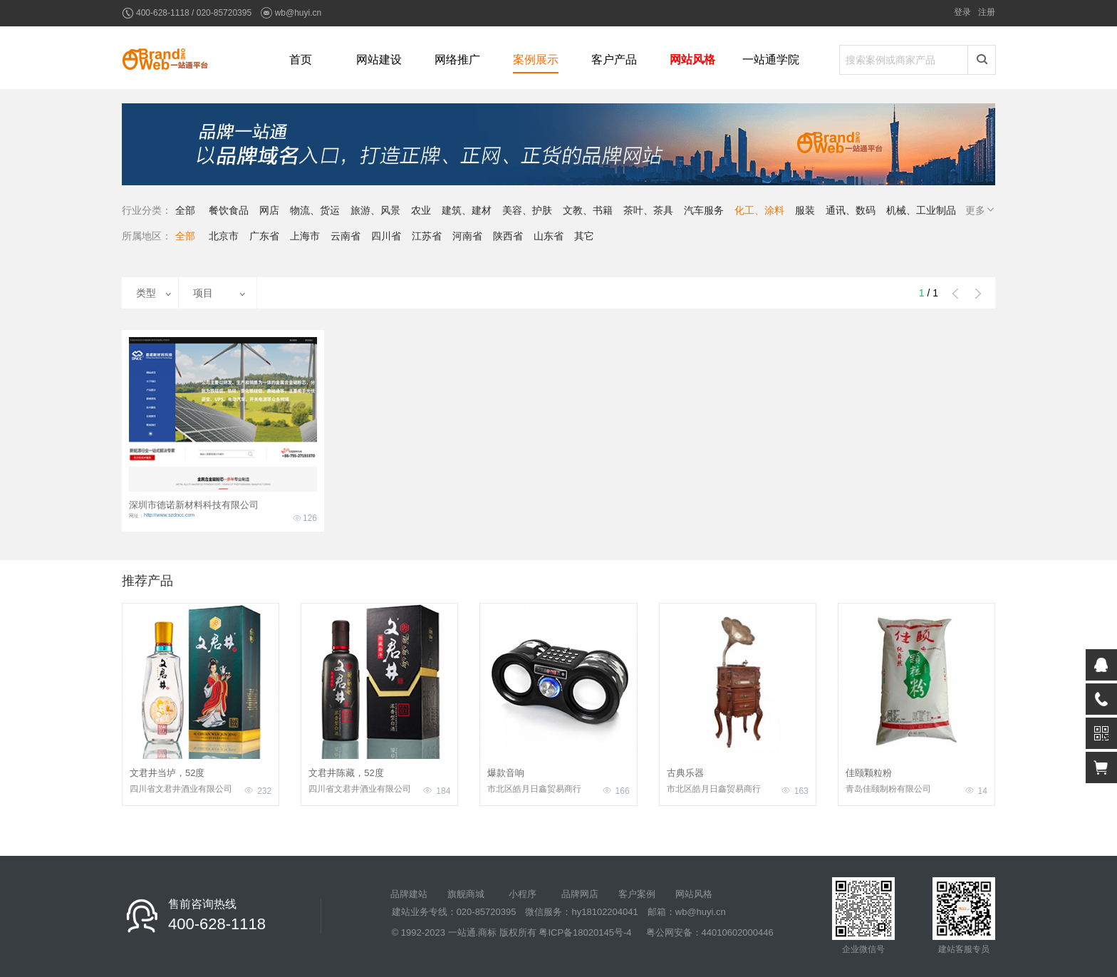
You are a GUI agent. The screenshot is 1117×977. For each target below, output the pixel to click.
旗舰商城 (465, 894)
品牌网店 (579, 894)
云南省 (345, 236)
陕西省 (508, 236)
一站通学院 (770, 59)
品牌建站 (408, 894)
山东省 (548, 236)
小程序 (522, 894)
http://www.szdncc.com (169, 514)
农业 (421, 210)
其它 (584, 236)
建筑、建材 (467, 210)
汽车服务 (704, 210)
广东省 (264, 236)
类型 (146, 293)
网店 (269, 210)
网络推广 (457, 59)
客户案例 (636, 894)
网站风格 (692, 59)
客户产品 (614, 59)
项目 (203, 293)
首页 (300, 59)
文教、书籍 (588, 210)
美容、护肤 (527, 210)
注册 (986, 12)
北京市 (224, 236)
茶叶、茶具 (648, 210)
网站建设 (379, 59)
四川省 (386, 236)
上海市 (305, 236)
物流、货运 (315, 210)
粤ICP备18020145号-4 (585, 932)
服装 (805, 210)
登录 (962, 12)
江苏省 (427, 236)
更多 (981, 210)
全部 (185, 210)
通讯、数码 (851, 210)
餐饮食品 (229, 210)
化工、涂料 (759, 210)
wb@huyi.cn (298, 13)
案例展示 (535, 59)
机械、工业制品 (921, 210)
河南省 (467, 236)
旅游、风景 (375, 210)
